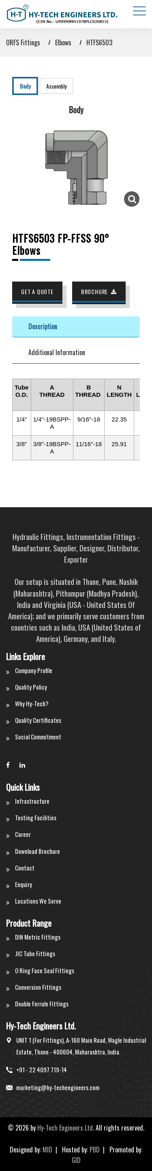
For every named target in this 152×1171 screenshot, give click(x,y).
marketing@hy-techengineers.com (57, 1087)
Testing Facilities (35, 817)
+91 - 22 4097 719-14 (41, 1069)
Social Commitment (38, 736)
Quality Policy (31, 686)
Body (25, 86)
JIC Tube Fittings (35, 953)
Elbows (63, 42)
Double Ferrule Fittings (42, 1003)
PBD (95, 1149)
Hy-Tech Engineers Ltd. (65, 1128)
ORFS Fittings (23, 42)
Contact (24, 867)
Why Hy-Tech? (32, 703)
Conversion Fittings (38, 987)
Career (23, 834)
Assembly (56, 86)
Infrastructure (32, 800)
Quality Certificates (38, 720)
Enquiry (23, 884)
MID (47, 1149)
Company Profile (33, 670)
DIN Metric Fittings (37, 936)
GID (76, 1160)
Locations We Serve (38, 900)
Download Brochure (37, 851)
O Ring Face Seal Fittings (44, 970)
